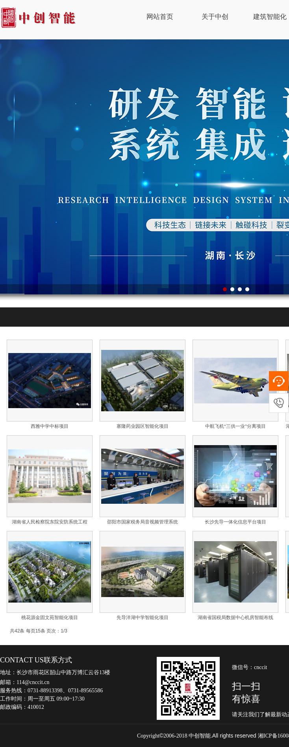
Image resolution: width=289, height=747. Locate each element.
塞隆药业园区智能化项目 (143, 426)
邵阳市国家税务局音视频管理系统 (142, 522)
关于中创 (215, 16)
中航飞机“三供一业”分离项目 (235, 426)
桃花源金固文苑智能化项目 (49, 617)
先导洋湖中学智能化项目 (143, 617)
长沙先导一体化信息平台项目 (235, 522)
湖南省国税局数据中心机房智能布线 (235, 617)
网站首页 (159, 16)
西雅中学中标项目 (50, 426)
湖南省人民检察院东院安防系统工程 (49, 522)
